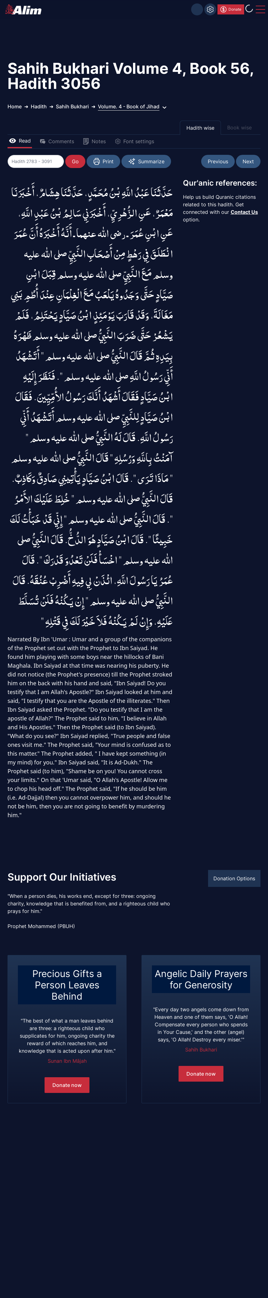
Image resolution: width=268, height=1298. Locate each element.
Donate (230, 9)
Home (15, 106)
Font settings (134, 141)
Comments (57, 141)
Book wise (239, 127)
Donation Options (234, 878)
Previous (218, 161)
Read (20, 141)
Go (75, 161)
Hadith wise (200, 128)
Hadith (39, 106)
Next (248, 161)
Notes (94, 141)
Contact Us (244, 212)
